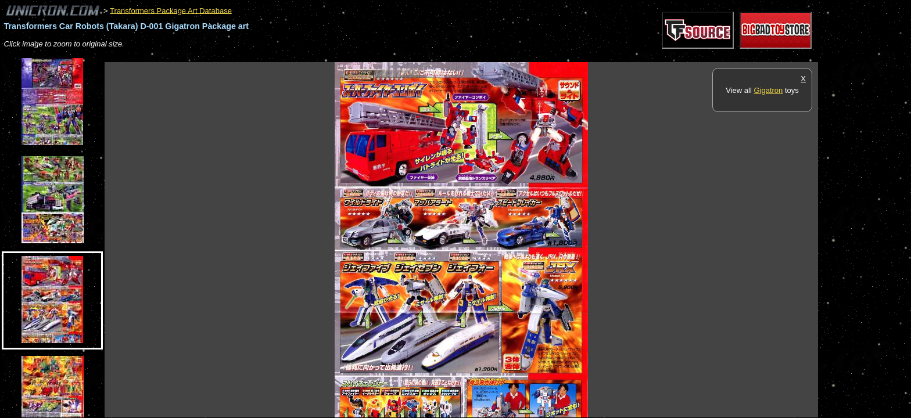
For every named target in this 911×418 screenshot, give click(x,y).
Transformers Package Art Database (171, 10)
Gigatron (768, 90)
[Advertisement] (316, 56)
